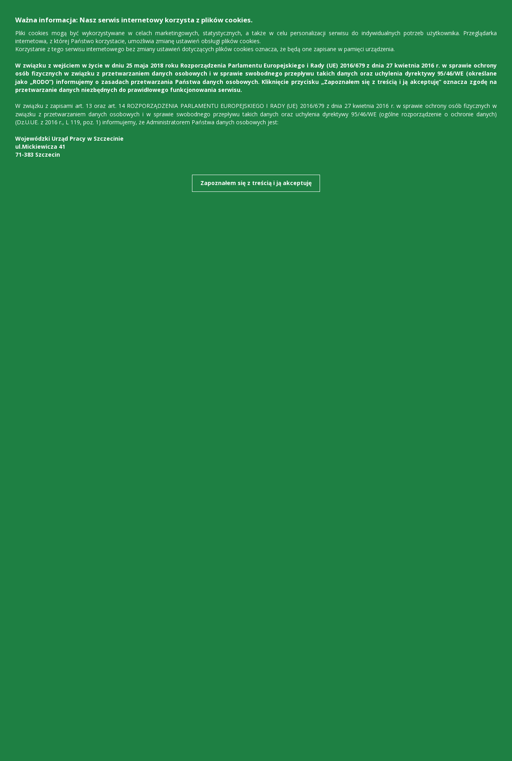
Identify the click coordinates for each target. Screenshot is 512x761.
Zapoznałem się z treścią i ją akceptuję (256, 183)
